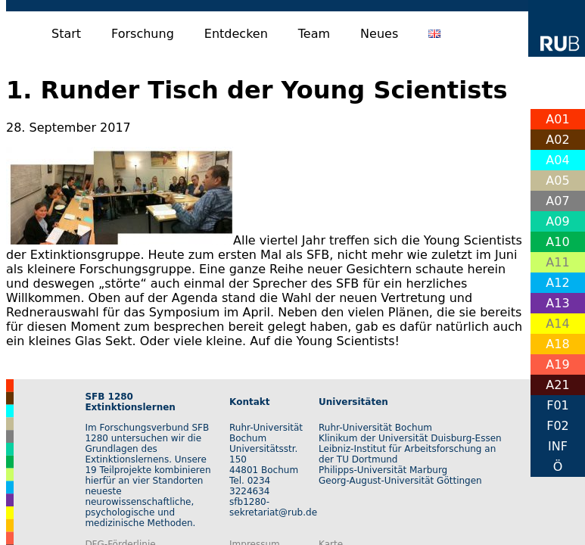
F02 (557, 426)
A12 (557, 283)
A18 (557, 344)
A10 (557, 242)
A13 (557, 303)
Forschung (142, 33)
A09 (557, 221)
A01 (557, 119)
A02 (557, 139)
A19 (557, 364)
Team (314, 33)
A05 (557, 180)
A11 (557, 262)
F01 (557, 405)
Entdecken (236, 33)
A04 (557, 160)
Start (66, 33)
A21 (557, 385)
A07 (557, 201)
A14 (557, 323)
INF (558, 446)
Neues (379, 33)
